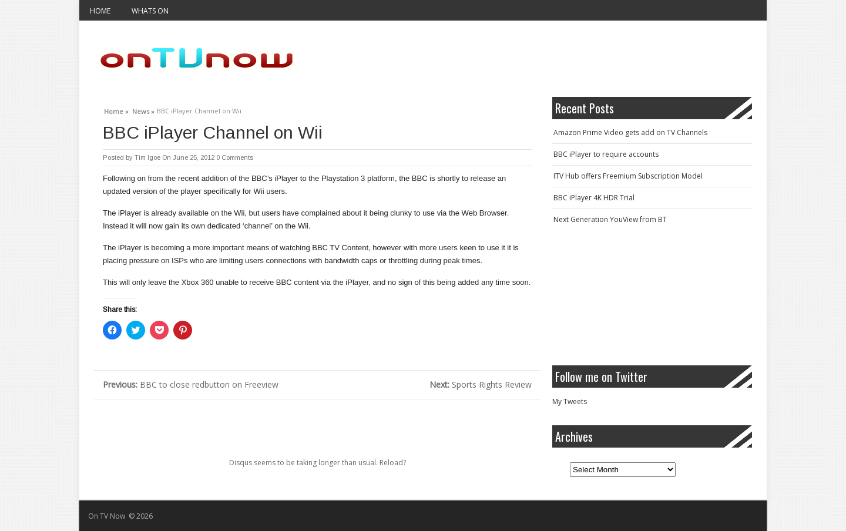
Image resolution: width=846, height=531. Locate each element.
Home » (116, 110)
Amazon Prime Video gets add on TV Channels (630, 132)
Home (100, 11)
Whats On (150, 11)
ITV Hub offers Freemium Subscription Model (628, 176)
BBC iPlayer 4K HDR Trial (593, 198)
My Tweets (569, 401)
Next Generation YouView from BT (610, 219)
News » (143, 110)
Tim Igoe (147, 157)
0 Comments (234, 157)
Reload (391, 463)
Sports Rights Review (480, 384)
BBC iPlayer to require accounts (606, 154)
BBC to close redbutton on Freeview (190, 384)
